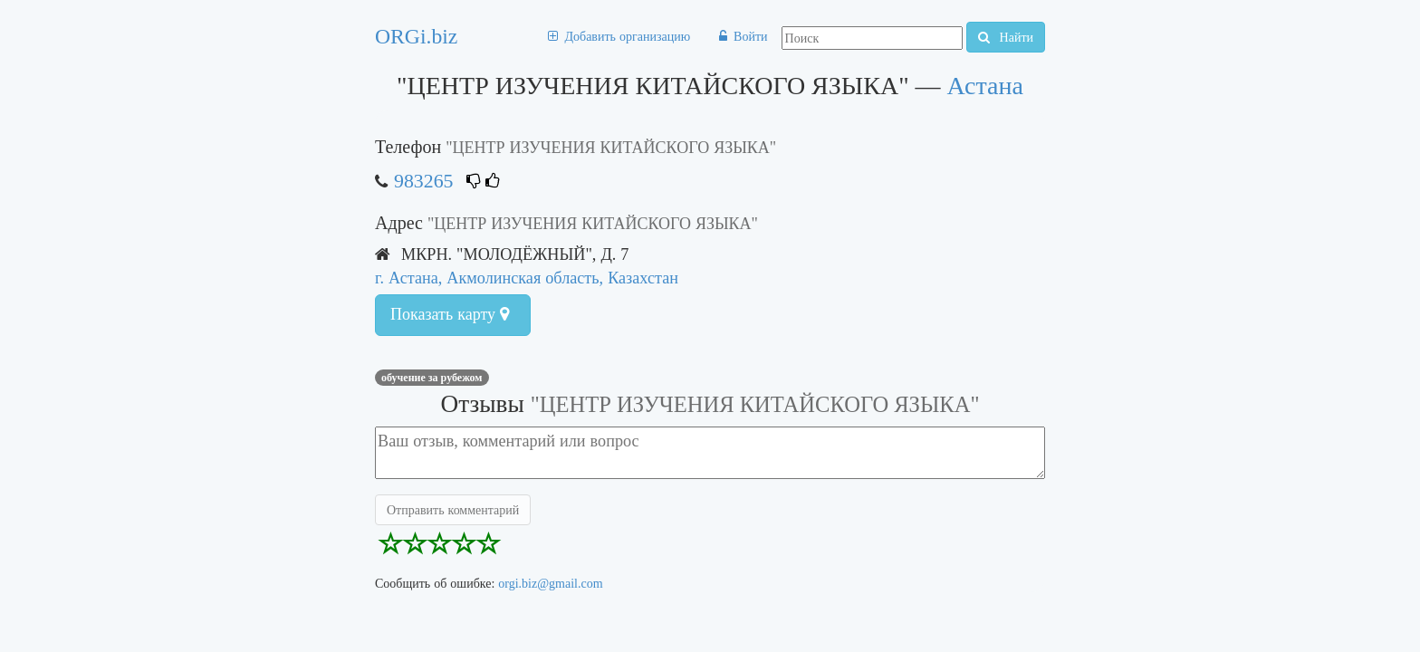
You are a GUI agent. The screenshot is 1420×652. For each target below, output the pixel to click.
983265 (423, 180)
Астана (985, 85)
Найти (1005, 37)
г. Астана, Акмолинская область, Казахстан (526, 277)
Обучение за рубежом (432, 377)
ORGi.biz (416, 36)
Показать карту (449, 314)
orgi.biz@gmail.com (550, 583)
